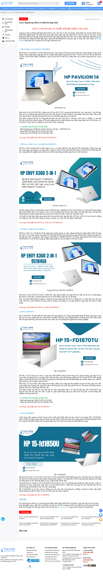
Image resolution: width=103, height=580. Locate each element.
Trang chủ (4, 12)
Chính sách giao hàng (50, 559)
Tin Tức (9, 12)
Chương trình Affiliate (32, 554)
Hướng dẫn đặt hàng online (52, 550)
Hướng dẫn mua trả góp (51, 552)
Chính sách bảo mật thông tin (53, 561)
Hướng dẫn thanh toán (51, 556)
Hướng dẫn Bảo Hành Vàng (52, 554)
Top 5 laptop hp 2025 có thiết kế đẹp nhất (23, 12)
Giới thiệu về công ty (31, 550)
